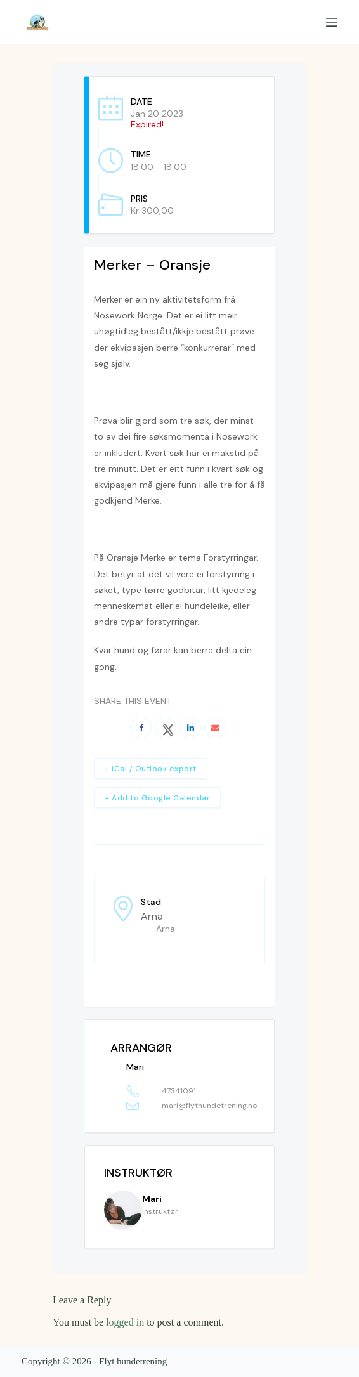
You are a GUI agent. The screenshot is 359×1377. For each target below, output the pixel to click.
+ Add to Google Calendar (157, 798)
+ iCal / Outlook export (151, 769)
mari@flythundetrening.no (209, 1105)
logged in (125, 1322)
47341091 (179, 1091)
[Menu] (331, 22)
